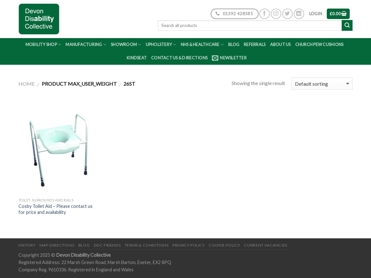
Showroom (126, 45)
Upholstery (161, 45)
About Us (280, 44)
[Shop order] (322, 83)
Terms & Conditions (147, 245)
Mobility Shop (43, 45)
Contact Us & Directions (179, 57)
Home (26, 84)
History (26, 245)
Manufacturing (86, 45)
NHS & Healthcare (202, 45)
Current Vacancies (265, 245)
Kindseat (137, 57)
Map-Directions (56, 245)
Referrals (254, 44)
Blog (233, 44)
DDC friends (107, 245)
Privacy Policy (188, 245)
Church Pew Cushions (319, 44)
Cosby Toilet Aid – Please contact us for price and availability (55, 209)
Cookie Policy (224, 245)
